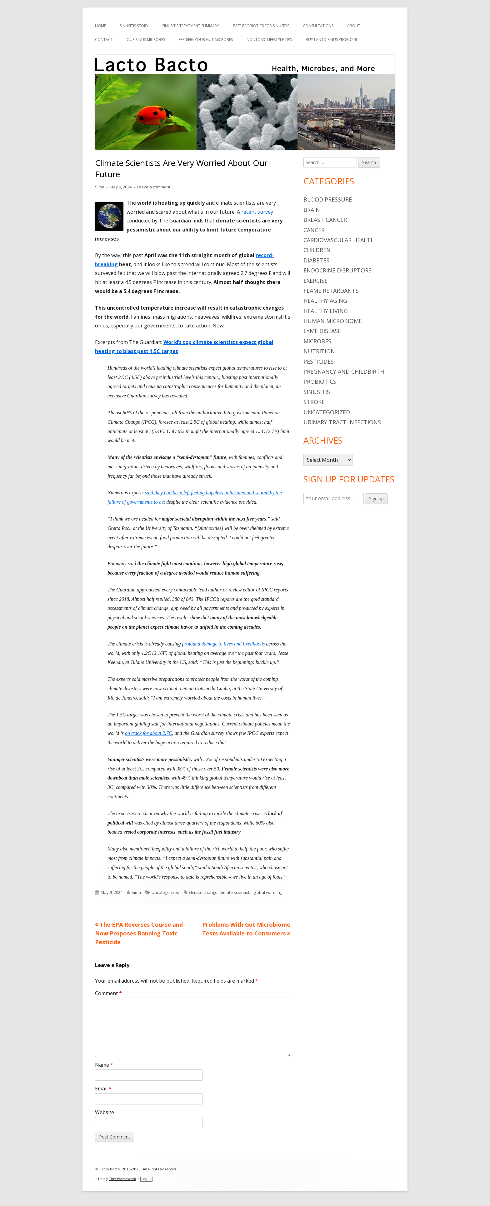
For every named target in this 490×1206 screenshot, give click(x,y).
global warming (267, 892)
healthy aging (325, 300)
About (353, 25)
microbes (317, 341)
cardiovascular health (339, 240)
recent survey (257, 211)
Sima (99, 187)
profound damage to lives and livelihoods (223, 643)
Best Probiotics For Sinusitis (261, 25)
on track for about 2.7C (148, 733)
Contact (104, 39)
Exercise (315, 280)
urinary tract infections (342, 422)
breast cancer (325, 219)
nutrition (319, 351)
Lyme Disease (322, 331)
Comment (108, 993)
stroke (314, 402)
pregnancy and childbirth (343, 371)
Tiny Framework (122, 1179)
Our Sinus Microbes (146, 39)
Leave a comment (153, 187)
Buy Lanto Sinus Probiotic (332, 39)
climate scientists (235, 892)
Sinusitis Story (134, 25)
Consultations (318, 25)
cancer (314, 230)
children (317, 250)
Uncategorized (165, 892)
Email (103, 1088)
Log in (146, 1179)
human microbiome (332, 321)
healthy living (325, 311)
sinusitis (316, 392)
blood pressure (327, 199)
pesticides (318, 361)
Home (100, 25)
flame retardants (331, 290)
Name (104, 1064)
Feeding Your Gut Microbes (206, 39)
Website (104, 1112)
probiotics (319, 381)
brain (311, 209)
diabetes (316, 260)
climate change (203, 892)
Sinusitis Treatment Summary (190, 25)
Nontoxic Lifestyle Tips (269, 39)
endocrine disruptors (337, 270)
